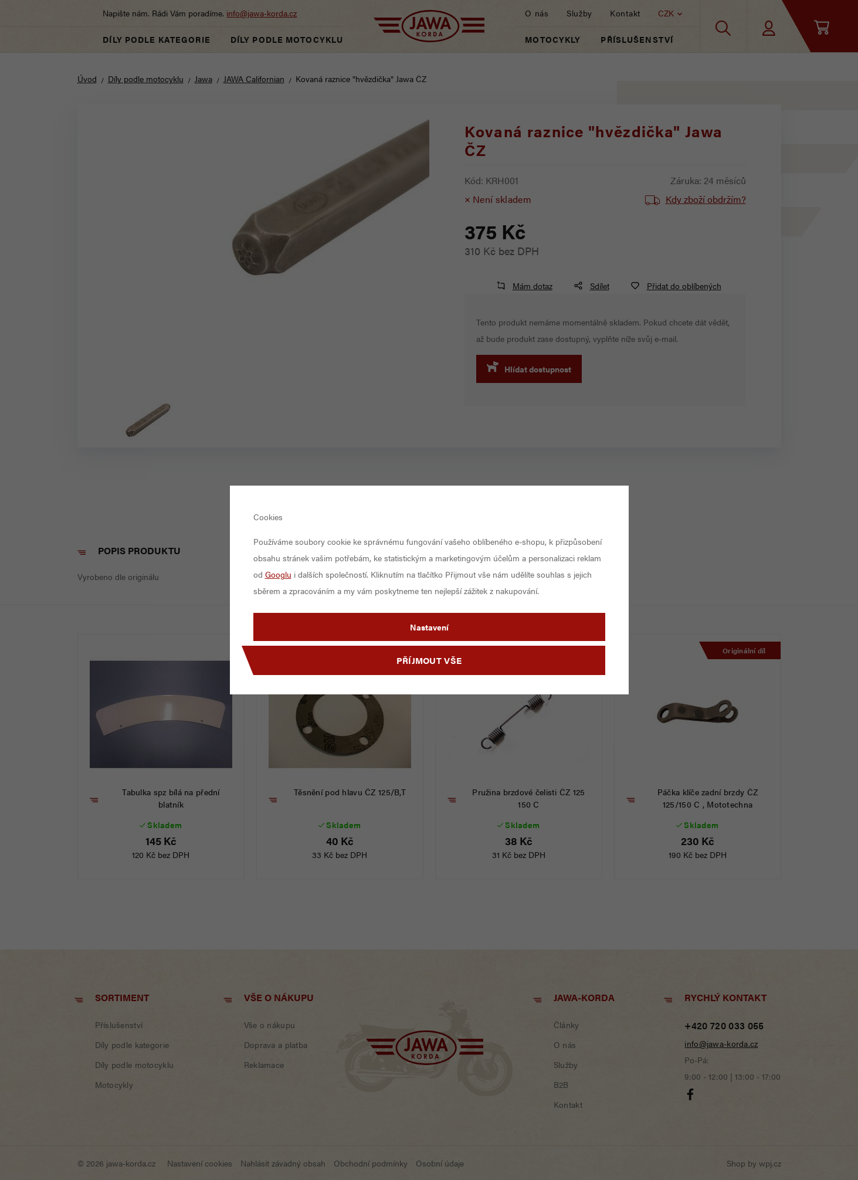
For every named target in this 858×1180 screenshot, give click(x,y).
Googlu (278, 574)
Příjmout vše (429, 660)
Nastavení (429, 627)
